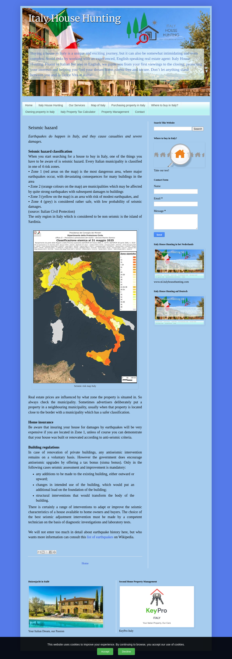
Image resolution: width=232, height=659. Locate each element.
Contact (140, 111)
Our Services (77, 105)
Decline (126, 651)
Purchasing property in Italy (128, 105)
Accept (105, 651)
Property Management (115, 111)
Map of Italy (98, 105)
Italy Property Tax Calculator (78, 111)
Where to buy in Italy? (164, 105)
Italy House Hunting (74, 18)
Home (28, 105)
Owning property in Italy (40, 111)
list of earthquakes (100, 537)
